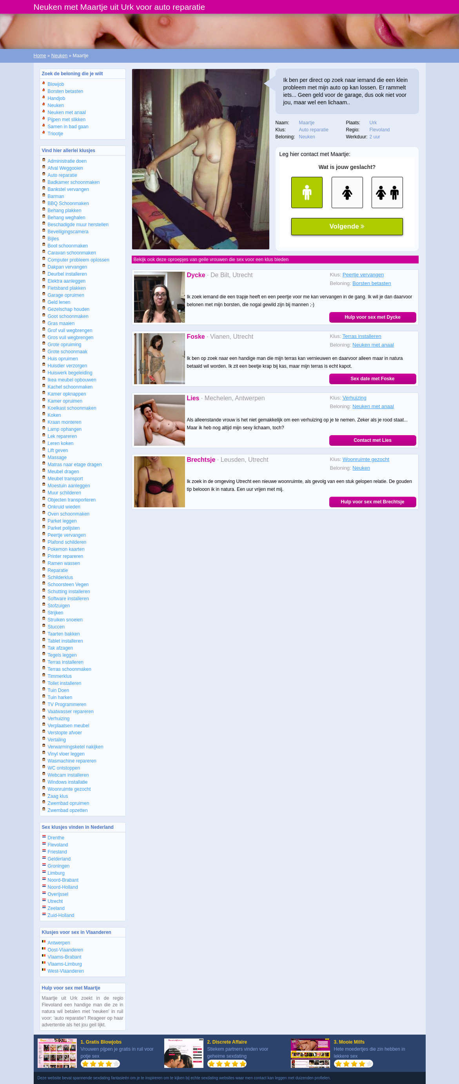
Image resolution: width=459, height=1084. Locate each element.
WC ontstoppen (64, 768)
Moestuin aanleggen (69, 485)
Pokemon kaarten (66, 549)
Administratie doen (67, 161)
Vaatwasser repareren (71, 711)
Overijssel (58, 894)
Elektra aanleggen (67, 281)
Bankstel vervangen (68, 189)
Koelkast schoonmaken (72, 408)
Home (40, 55)
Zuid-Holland (61, 915)
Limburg (56, 873)
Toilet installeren (65, 683)
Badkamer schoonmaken (74, 182)
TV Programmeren (67, 704)
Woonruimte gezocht (69, 789)
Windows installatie (68, 782)
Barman (56, 196)
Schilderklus (60, 577)
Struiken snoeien (65, 620)
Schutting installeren (69, 591)
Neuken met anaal (67, 112)
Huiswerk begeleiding (70, 373)
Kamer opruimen (65, 401)
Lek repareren (62, 436)
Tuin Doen (58, 690)
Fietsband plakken (67, 288)
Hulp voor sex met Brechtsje (372, 502)
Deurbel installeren (67, 274)
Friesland (57, 852)
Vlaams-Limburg (65, 964)
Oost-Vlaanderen (65, 950)
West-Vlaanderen (66, 971)
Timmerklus (60, 676)
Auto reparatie (62, 175)
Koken (54, 415)
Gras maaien (61, 323)
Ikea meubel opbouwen (72, 380)
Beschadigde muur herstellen (78, 224)
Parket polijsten (64, 528)
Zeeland (56, 908)
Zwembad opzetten (68, 810)
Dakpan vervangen (67, 267)
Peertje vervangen (67, 535)
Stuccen (56, 627)
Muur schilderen (64, 493)
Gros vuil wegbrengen (71, 337)
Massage (57, 457)
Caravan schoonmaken (72, 253)
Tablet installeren (65, 641)
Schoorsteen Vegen (68, 584)
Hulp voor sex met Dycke (373, 317)
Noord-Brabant (63, 880)
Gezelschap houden (69, 309)
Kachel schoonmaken (70, 387)
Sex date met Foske (372, 378)
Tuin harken (60, 697)
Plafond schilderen (67, 542)
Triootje (55, 133)
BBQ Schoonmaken (68, 203)
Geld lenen (59, 302)
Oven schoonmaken (69, 514)
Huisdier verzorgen (67, 366)
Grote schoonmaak (67, 351)
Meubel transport (65, 478)
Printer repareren (65, 556)
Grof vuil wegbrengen (70, 330)
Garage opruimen (66, 295)
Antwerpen (59, 943)
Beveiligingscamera (68, 231)
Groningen (59, 866)
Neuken (59, 55)
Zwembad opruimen (68, 803)
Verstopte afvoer (65, 732)
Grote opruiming (65, 344)
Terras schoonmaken (69, 669)
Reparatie (58, 570)
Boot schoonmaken (68, 246)
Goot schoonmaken (68, 316)
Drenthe (56, 838)
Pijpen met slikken (67, 119)
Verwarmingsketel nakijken (75, 747)
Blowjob (56, 84)
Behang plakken (65, 210)
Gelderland (59, 859)
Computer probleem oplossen (78, 260)
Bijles (53, 238)
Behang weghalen (66, 217)
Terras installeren (65, 662)
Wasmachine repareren (72, 761)
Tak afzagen (60, 648)
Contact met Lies (373, 440)
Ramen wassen (64, 563)
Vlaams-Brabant (65, 957)
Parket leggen (62, 521)
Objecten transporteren (72, 500)
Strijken (55, 613)
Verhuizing (59, 718)
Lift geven (58, 450)
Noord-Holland (63, 887)
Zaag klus (58, 796)
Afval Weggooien (65, 168)
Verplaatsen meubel (68, 725)
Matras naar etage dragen (75, 464)
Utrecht (55, 901)
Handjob (56, 98)
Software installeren (68, 598)
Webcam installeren (68, 775)
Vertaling (57, 740)
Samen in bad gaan (68, 126)
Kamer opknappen (67, 394)
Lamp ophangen (65, 429)
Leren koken (61, 443)
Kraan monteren (65, 422)
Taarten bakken (64, 634)
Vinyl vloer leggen (66, 754)
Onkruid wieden (64, 507)
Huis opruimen (63, 358)
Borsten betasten (65, 91)
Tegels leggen (62, 655)
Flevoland (58, 845)
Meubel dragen (63, 471)
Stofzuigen (59, 605)
